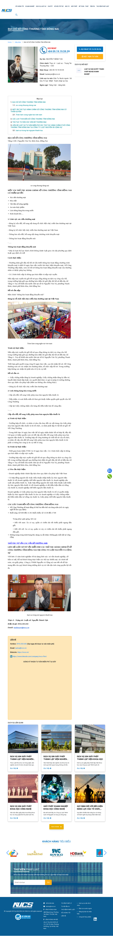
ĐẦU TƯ (67, 6)
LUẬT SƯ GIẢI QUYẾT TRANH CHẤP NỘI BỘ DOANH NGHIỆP (94, 71)
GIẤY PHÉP (74, 6)
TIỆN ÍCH (92, 6)
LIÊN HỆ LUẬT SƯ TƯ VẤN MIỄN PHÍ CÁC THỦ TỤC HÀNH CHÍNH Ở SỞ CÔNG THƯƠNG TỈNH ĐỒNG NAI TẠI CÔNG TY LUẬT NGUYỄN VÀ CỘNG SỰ (40, 126)
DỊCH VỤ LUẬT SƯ (41, 6)
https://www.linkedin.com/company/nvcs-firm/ (28, 656)
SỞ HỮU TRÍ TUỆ (58, 6)
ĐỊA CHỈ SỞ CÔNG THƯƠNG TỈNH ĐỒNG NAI (28, 102)
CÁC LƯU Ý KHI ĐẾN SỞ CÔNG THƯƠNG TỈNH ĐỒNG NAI (33, 119)
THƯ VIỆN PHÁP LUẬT (102, 6)
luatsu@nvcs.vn (20, 648)
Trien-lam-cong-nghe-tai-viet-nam (27, 115)
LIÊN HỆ (63, 916)
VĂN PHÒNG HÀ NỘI (51, 919)
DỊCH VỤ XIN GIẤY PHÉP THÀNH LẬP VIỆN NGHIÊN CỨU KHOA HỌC (55, 759)
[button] (105, 853)
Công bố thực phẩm (84, 917)
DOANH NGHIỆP (29, 6)
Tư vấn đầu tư (65, 906)
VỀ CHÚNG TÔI (19, 6)
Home (10, 42)
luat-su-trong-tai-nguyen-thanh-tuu (28, 130)
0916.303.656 (22, 644)
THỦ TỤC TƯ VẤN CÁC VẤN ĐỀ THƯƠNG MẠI (28, 122)
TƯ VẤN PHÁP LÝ (66, 903)
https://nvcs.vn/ (23, 652)
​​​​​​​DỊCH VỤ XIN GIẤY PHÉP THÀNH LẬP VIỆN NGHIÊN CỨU (21, 759)
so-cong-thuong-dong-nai (24, 105)
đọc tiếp (14, 768)
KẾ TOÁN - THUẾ (83, 6)
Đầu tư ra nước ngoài (84, 908)
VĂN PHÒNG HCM (50, 909)
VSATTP (50, 6)
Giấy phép (18, 42)
